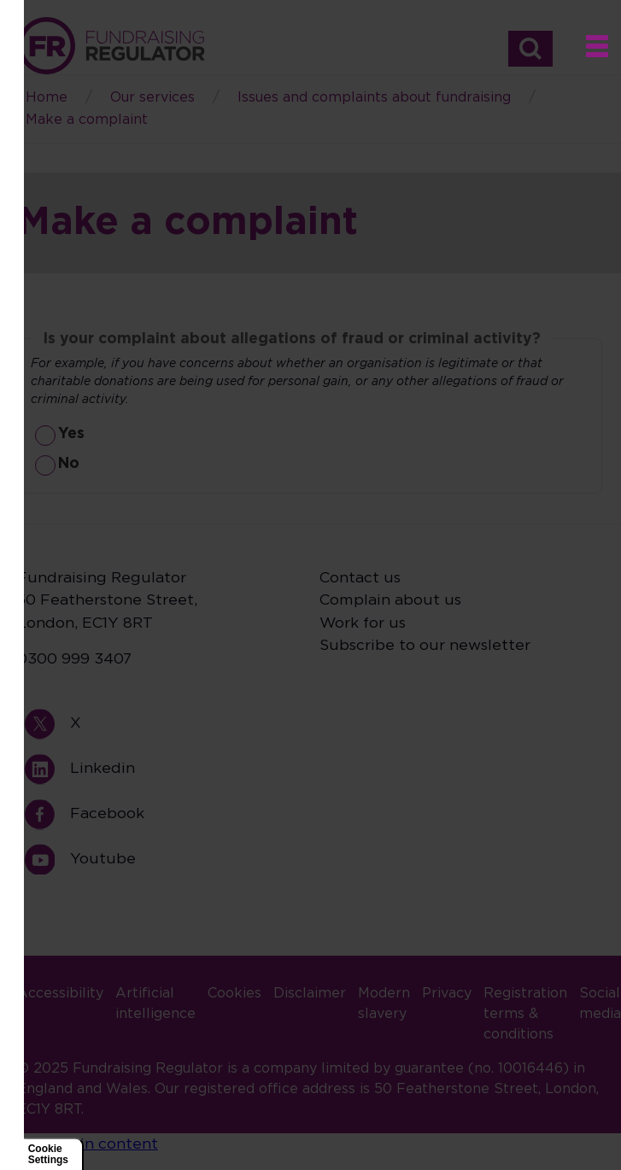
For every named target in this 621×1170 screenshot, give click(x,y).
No (68, 463)
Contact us (360, 578)
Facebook (47, 814)
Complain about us (390, 600)
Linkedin (47, 769)
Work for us (362, 623)
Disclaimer (309, 993)
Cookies (234, 993)
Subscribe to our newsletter (424, 645)
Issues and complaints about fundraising (374, 97)
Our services (152, 97)
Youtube (47, 860)
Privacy (447, 993)
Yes (71, 434)
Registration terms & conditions (525, 1013)
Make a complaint (87, 119)
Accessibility (60, 993)
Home (111, 45)
